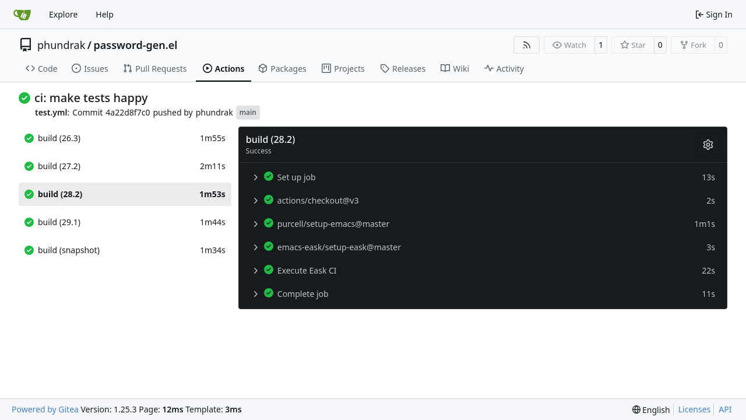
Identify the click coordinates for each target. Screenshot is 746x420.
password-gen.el (135, 45)
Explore (63, 14)
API (725, 409)
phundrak (61, 45)
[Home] (22, 14)
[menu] (651, 409)
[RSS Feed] (526, 45)
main (248, 112)
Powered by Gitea (45, 409)
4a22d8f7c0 (127, 112)
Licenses (694, 409)
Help (105, 14)
